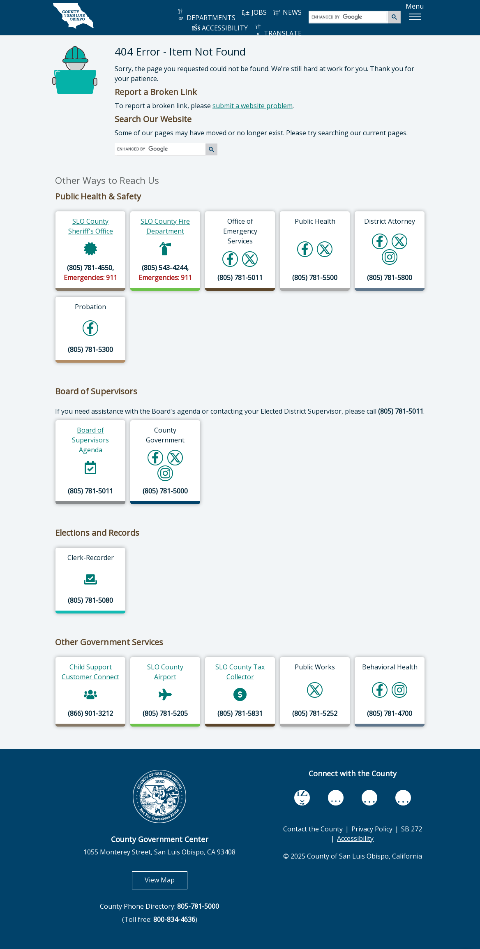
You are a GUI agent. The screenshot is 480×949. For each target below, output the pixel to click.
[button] (414, 17)
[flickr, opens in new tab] (369, 798)
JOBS (254, 12)
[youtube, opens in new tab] (336, 797)
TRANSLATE (278, 30)
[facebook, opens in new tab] (302, 797)
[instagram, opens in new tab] (403, 798)
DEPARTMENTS (206, 15)
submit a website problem (252, 105)
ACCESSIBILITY (220, 28)
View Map (166, 879)
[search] (349, 16)
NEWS (287, 12)
